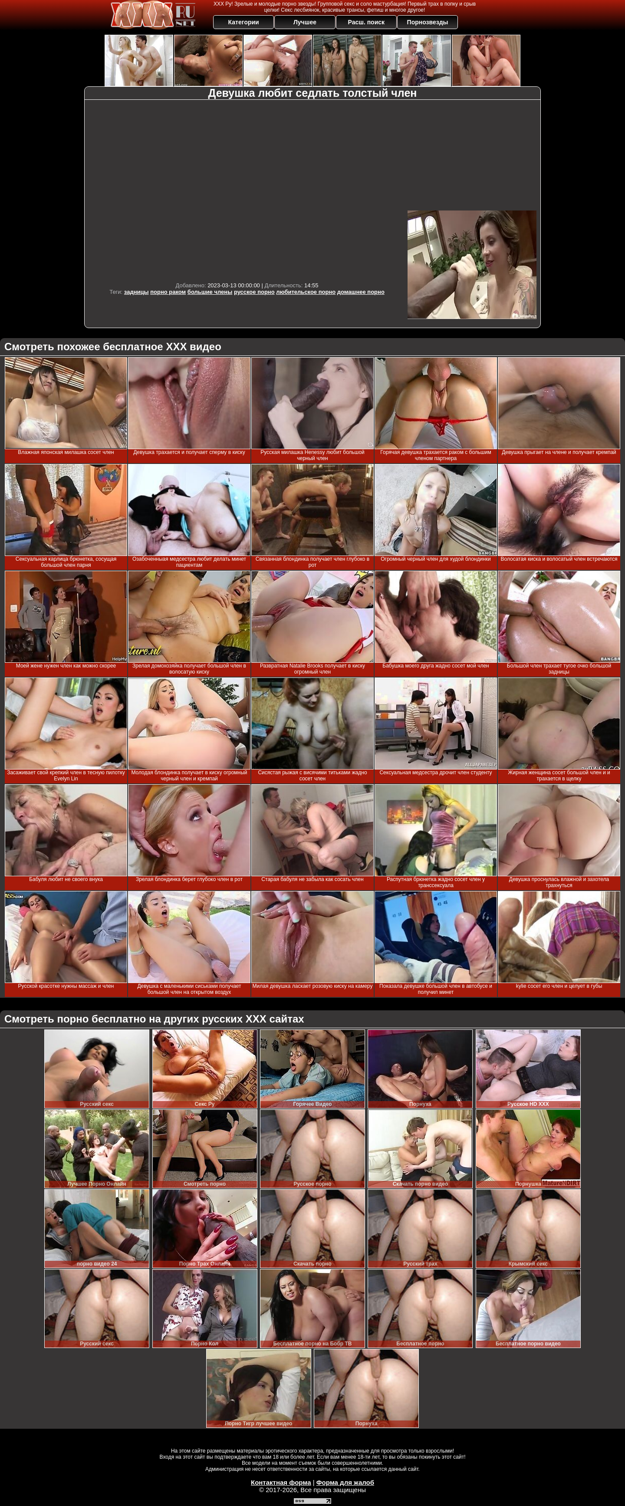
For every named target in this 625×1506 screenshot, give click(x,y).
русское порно (254, 292)
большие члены (210, 292)
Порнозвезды (427, 22)
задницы (136, 292)
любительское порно (306, 292)
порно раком (168, 292)
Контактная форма (281, 1482)
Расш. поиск (366, 22)
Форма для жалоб (345, 1482)
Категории (243, 22)
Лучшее (304, 22)
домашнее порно (361, 292)
